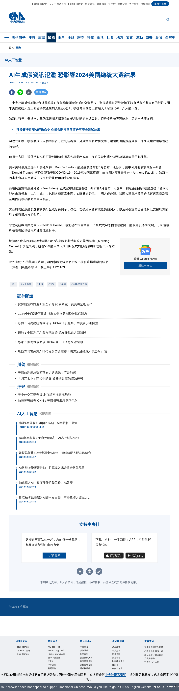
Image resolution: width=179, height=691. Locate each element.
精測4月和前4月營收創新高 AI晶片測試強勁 (49, 426)
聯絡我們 (84, 660)
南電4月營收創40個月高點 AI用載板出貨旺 (48, 411)
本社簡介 (84, 635)
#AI (13, 284)
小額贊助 (54, 543)
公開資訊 (84, 642)
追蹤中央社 (145, 265)
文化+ (50, 649)
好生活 (112, 4)
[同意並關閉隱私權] (176, 674)
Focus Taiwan (39, 4)
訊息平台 (116, 646)
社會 (110, 37)
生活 (100, 37)
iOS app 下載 (54, 635)
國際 (51, 37)
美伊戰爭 (19, 37)
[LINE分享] (20, 92)
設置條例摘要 (86, 646)
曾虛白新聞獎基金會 (153, 635)
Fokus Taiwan (75, 4)
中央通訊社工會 (151, 650)
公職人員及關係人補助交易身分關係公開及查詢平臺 (153, 643)
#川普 (40, 284)
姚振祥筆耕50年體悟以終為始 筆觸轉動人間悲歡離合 (55, 441)
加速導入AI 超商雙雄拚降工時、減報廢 (46, 470)
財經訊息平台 (118, 649)
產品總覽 (116, 635)
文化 (129, 37)
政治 (41, 37)
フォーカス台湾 (57, 4)
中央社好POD (54, 663)
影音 (158, 37)
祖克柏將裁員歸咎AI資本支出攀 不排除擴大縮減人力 (55, 485)
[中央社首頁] (17, 18)
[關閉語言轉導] (176, 686)
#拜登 (51, 284)
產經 (71, 37)
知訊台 (115, 653)
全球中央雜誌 (54, 646)
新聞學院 (52, 656)
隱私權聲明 (85, 656)
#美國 (63, 284)
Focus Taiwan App (56, 642)
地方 (119, 37)
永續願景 (145, 4)
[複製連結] (29, 92)
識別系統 (84, 638)
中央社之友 (117, 656)
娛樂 (149, 37)
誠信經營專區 (86, 653)
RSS (114, 660)
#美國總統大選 (79, 284)
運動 (139, 37)
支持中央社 (160, 3)
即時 (31, 37)
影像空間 (122, 4)
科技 (90, 37)
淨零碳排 (90, 4)
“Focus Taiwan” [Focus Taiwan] (165, 687)
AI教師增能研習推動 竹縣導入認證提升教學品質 (52, 456)
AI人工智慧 (27, 401)
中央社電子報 (54, 660)
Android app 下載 (56, 638)
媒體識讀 (101, 4)
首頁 (11, 47)
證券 (80, 37)
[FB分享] (12, 92)
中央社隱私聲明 (115, 674)
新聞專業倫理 (86, 649)
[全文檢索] (168, 20)
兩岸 (61, 37)
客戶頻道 (134, 4)
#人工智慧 (26, 284)
